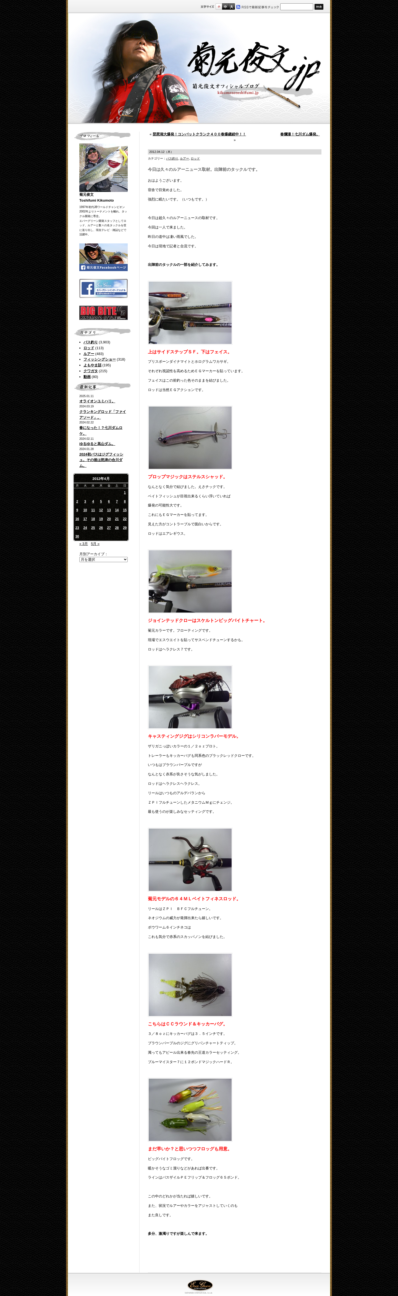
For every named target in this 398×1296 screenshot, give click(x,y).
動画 (87, 377)
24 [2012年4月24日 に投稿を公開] (85, 528)
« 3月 (83, 544)
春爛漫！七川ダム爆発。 (300, 134)
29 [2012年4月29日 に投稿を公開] (125, 528)
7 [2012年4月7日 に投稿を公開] (117, 501)
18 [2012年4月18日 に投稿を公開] (93, 519)
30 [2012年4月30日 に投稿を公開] (77, 536)
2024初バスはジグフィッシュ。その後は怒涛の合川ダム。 (101, 460)
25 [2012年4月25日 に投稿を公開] (93, 528)
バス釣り (90, 342)
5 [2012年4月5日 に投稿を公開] (101, 501)
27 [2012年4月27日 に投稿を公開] (109, 528)
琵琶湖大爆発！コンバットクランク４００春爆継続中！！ (199, 134)
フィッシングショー (99, 359)
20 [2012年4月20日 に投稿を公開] (109, 519)
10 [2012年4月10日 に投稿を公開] (85, 510)
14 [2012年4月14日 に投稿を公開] (117, 510)
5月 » (95, 544)
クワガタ (90, 371)
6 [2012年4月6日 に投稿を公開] (109, 501)
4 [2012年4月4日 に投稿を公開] (93, 501)
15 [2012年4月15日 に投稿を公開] (125, 510)
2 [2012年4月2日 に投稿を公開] (77, 501)
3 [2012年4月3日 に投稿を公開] (85, 501)
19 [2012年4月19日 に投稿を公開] (101, 519)
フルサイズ (231, 6)
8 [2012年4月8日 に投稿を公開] (125, 501)
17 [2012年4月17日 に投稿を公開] (85, 519)
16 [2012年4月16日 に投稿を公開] (77, 519)
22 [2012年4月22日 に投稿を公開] (125, 519)
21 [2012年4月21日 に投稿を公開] (117, 519)
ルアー (88, 354)
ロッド (88, 348)
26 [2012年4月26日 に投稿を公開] (101, 528)
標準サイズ (219, 6)
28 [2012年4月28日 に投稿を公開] (117, 528)
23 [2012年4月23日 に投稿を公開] (77, 528)
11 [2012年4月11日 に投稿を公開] (93, 510)
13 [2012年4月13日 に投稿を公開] (109, 510)
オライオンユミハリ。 (97, 401)
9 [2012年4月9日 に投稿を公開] (77, 510)
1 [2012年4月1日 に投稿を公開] (125, 493)
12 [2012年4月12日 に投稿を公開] (101, 510)
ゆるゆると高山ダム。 (97, 444)
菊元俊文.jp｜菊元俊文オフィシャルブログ (199, 68)
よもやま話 (92, 365)
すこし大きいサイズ (225, 6)
